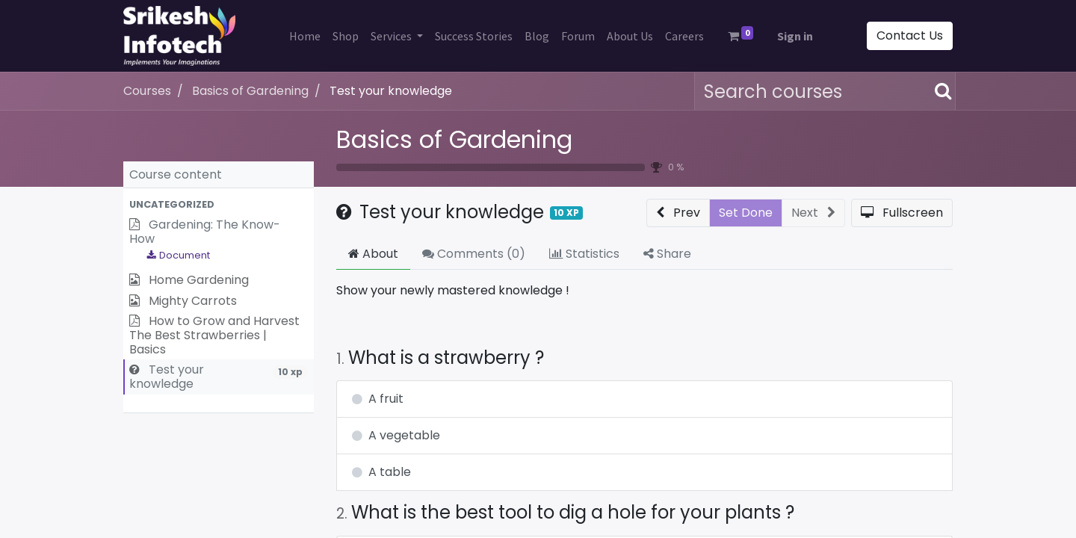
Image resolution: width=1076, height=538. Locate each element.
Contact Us (909, 35)
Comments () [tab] (473, 253)
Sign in (795, 35)
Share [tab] (667, 253)
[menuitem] (305, 36)
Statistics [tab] (584, 253)
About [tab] (373, 253)
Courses (147, 90)
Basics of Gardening (454, 139)
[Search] (940, 91)
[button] (218, 204)
